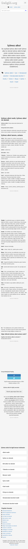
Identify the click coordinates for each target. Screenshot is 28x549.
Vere (2, 282)
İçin (16, 73)
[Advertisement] (14, 29)
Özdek (3, 220)
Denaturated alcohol (16, 76)
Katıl (16, 82)
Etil (2, 262)
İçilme (22, 79)
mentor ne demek (7, 527)
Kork (11, 82)
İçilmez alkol (17, 7)
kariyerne (5, 522)
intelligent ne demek (7, 529)
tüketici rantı (6, 520)
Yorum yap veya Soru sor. (14, 391)
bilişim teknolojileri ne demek (10, 525)
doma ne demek (7, 523)
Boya (16, 79)
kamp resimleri (6, 514)
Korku (5, 79)
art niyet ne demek (7, 516)
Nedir (11, 7)
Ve (2, 327)
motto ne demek (7, 533)
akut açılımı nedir (7, 518)
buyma (4, 537)
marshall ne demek (7, 535)
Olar (2, 249)
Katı (2, 271)
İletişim (16, 544)
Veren (11, 79)
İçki (2, 266)
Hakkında (12, 544)
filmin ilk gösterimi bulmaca (9, 512)
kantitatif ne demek (7, 531)
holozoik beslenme (7, 510)
